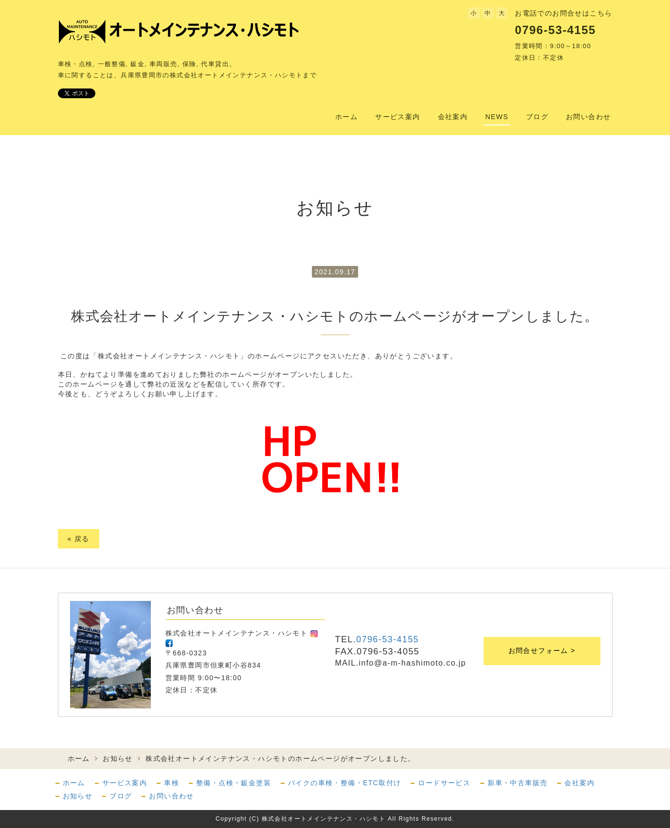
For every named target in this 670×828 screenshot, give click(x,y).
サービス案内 (397, 117)
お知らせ (118, 758)
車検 (171, 783)
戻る (79, 539)
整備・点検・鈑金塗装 (233, 783)
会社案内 (453, 117)
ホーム (346, 117)
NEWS (496, 117)
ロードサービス (444, 783)
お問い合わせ (588, 117)
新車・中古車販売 (517, 783)
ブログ (537, 117)
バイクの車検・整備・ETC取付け (344, 783)
